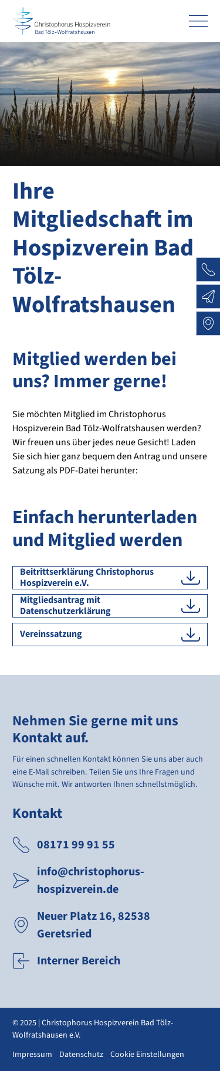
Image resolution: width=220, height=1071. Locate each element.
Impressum (32, 1054)
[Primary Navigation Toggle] (198, 21)
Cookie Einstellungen (147, 1054)
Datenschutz (81, 1054)
